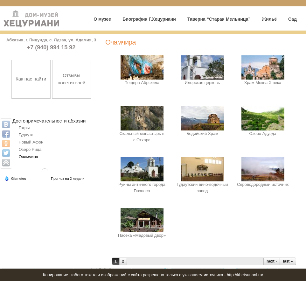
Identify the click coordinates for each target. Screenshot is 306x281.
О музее (102, 19)
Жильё (269, 19)
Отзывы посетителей (71, 79)
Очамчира (28, 156)
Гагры (24, 127)
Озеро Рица (30, 149)
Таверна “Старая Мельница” (219, 19)
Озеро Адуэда (262, 133)
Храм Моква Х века (263, 82)
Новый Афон (31, 142)
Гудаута (26, 134)
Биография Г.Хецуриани (149, 19)
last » (288, 261)
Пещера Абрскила (141, 82)
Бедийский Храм (202, 133)
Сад (292, 19)
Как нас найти (31, 78)
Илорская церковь (202, 82)
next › (272, 261)
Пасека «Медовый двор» (142, 235)
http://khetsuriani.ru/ (245, 274)
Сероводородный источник (263, 184)
